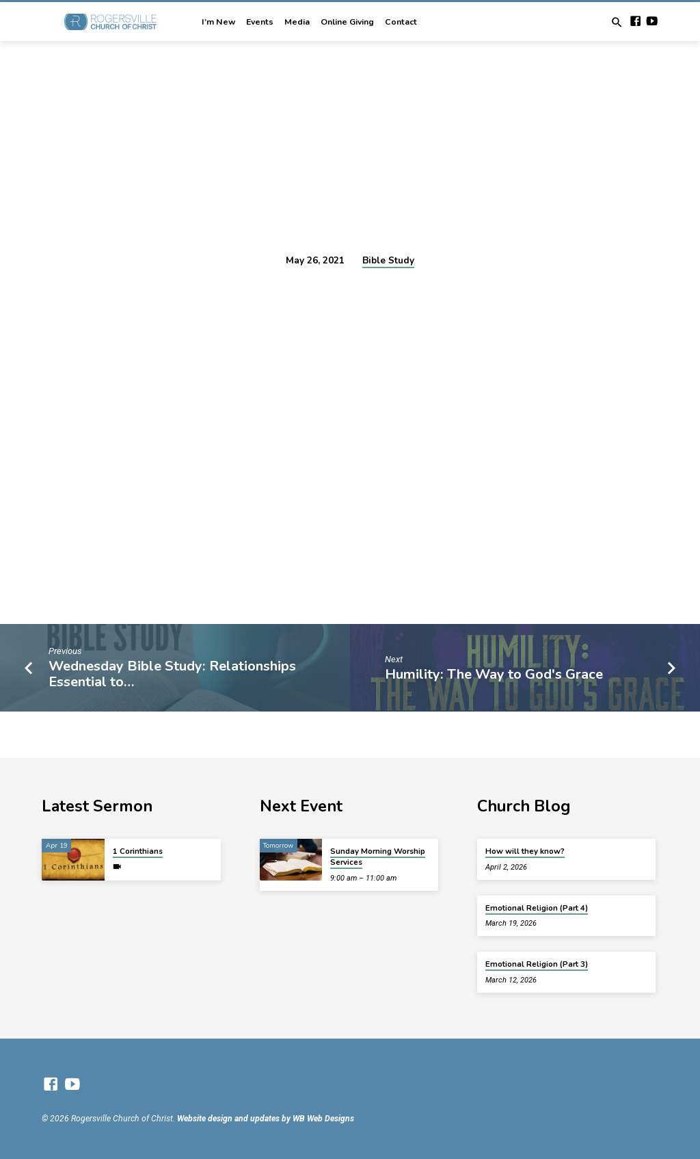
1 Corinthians (138, 851)
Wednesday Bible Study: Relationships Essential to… (172, 674)
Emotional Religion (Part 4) (536, 907)
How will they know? (525, 851)
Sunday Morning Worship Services (377, 857)
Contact (401, 21)
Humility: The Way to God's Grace (494, 674)
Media (297, 21)
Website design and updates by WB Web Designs (265, 1118)
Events (259, 21)
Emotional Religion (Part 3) (536, 964)
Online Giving (347, 21)
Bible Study (388, 260)
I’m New (218, 21)
